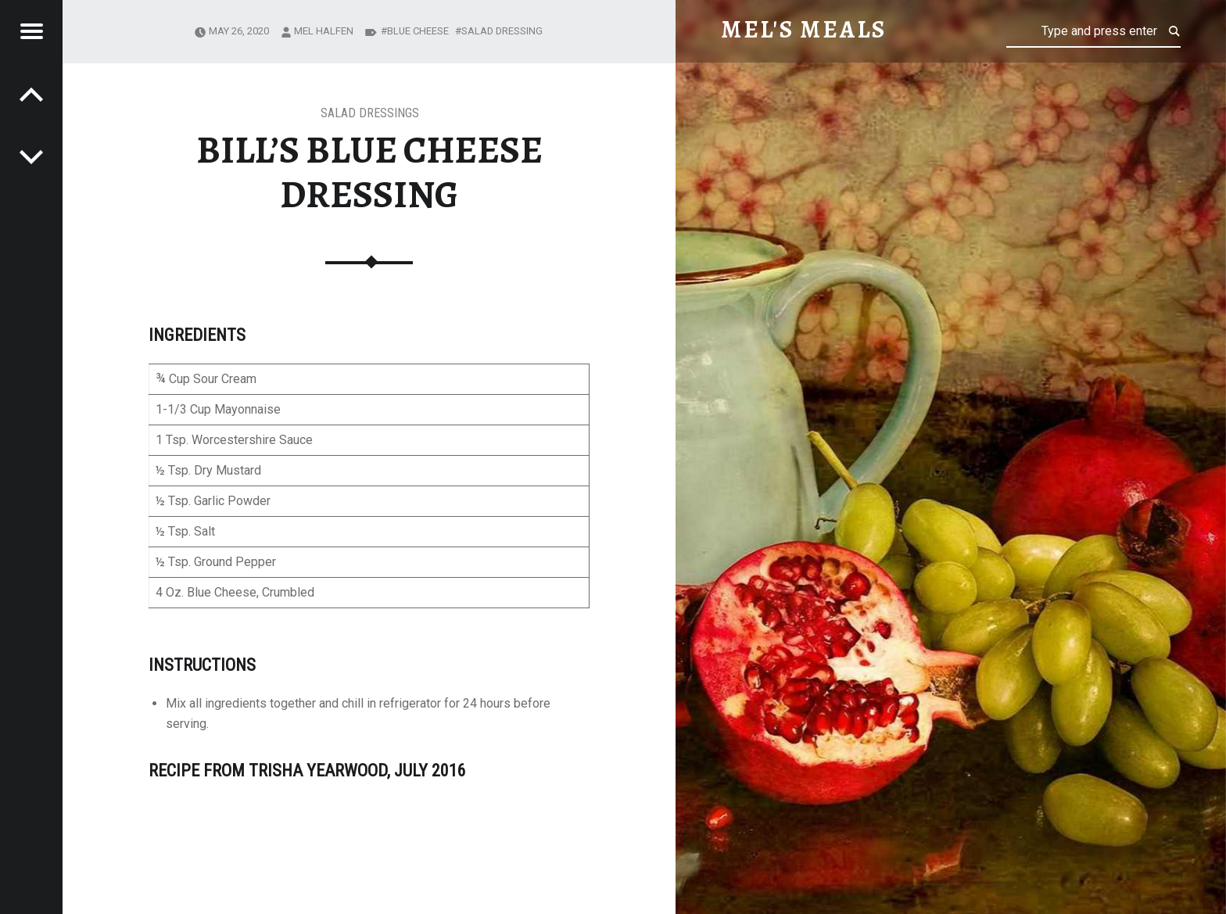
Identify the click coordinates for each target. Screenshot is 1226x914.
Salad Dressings (370, 113)
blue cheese (418, 31)
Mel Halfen (323, 31)
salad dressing (502, 31)
